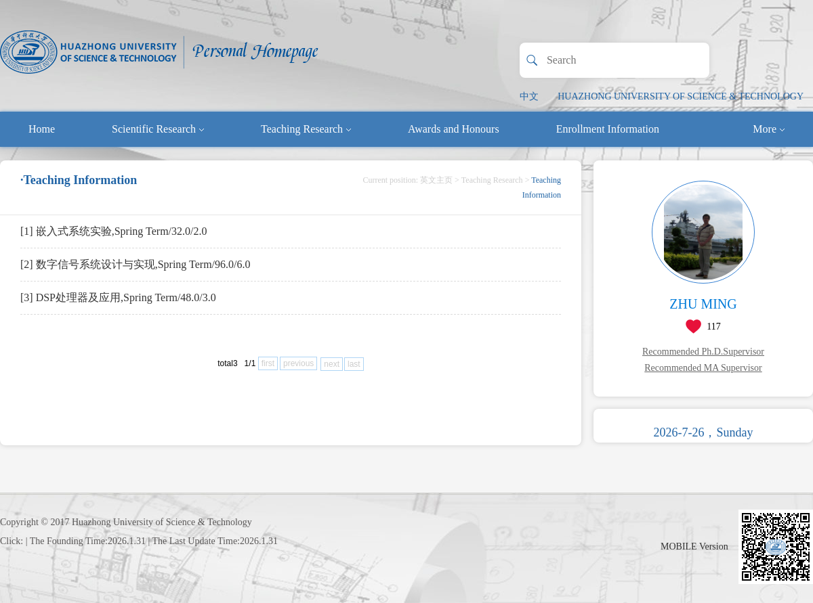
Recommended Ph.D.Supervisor (703, 352)
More (769, 129)
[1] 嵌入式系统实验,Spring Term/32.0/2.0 (113, 231)
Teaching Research (306, 129)
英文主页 (436, 180)
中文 (529, 96)
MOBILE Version (694, 546)
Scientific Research (158, 129)
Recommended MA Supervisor (703, 368)
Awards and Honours (453, 129)
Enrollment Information (607, 129)
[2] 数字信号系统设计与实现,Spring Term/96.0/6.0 (135, 264)
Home (41, 129)
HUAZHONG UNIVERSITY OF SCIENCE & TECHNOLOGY (681, 96)
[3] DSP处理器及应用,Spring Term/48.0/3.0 (118, 297)
